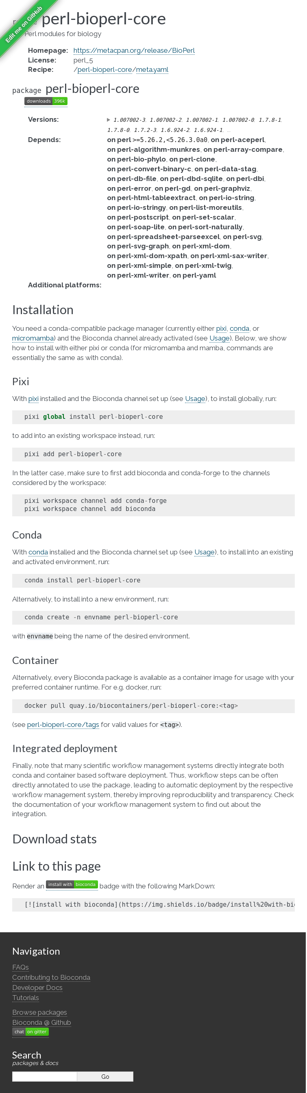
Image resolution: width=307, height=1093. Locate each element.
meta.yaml (152, 69)
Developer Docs (37, 987)
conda (239, 328)
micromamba (33, 338)
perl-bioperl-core (105, 69)
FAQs (20, 967)
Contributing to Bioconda (51, 977)
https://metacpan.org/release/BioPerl (134, 50)
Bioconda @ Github (41, 1022)
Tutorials (25, 998)
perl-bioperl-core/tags (63, 724)
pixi (221, 328)
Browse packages (39, 1012)
